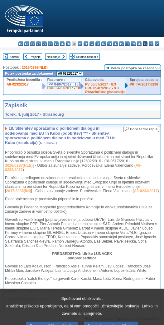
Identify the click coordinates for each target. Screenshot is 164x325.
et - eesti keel (50, 43)
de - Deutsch (44, 43)
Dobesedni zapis (143, 129)
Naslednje (53, 56)
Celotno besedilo (87, 56)
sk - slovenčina (139, 43)
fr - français (68, 43)
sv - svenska (157, 43)
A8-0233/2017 (145, 191)
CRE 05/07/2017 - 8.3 (102, 88)
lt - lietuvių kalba (97, 43)
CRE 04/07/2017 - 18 (63, 88)
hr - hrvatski (80, 43)
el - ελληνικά (56, 43)
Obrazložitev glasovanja (105, 92)
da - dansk (38, 43)
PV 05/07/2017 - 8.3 (100, 84)
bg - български (20, 43)
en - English (62, 43)
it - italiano (86, 43)
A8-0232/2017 (18, 84)
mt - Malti (109, 43)
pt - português (127, 43)
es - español (26, 43)
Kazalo (14, 56)
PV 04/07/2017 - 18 (63, 84)
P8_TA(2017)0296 (144, 84)
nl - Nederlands (115, 43)
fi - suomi (151, 43)
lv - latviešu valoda (91, 43)
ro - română (133, 43)
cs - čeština (32, 43)
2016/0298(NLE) (35, 67)
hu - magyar (103, 43)
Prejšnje (35, 56)
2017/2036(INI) (18, 191)
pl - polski (121, 43)
